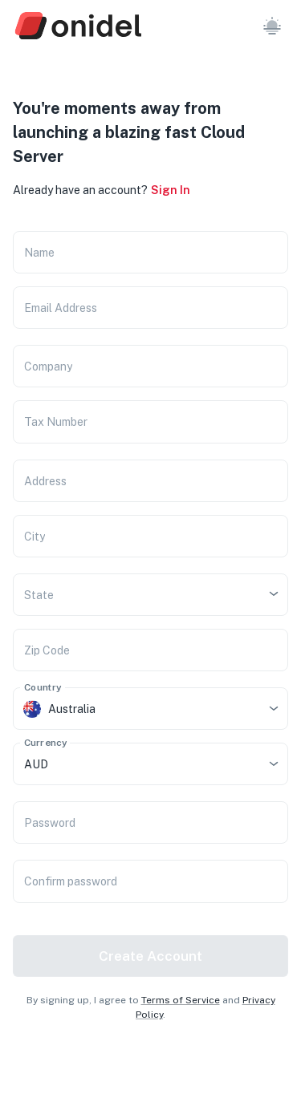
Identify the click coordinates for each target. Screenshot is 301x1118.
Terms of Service (180, 1000)
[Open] (274, 593)
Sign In (170, 190)
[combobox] (128, 595)
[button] (272, 26)
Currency (45, 742)
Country (43, 687)
